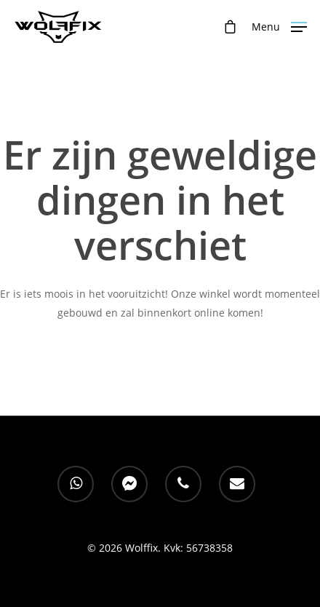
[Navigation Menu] (279, 25)
